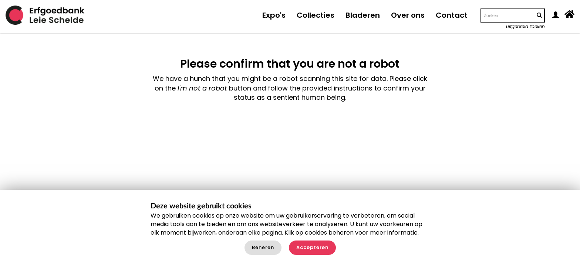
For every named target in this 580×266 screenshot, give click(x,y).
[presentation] (273, 125)
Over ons (408, 15)
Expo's (274, 15)
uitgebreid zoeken (525, 26)
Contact (452, 15)
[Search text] (507, 15)
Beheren (263, 247)
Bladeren (362, 15)
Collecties (315, 15)
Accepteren (312, 247)
